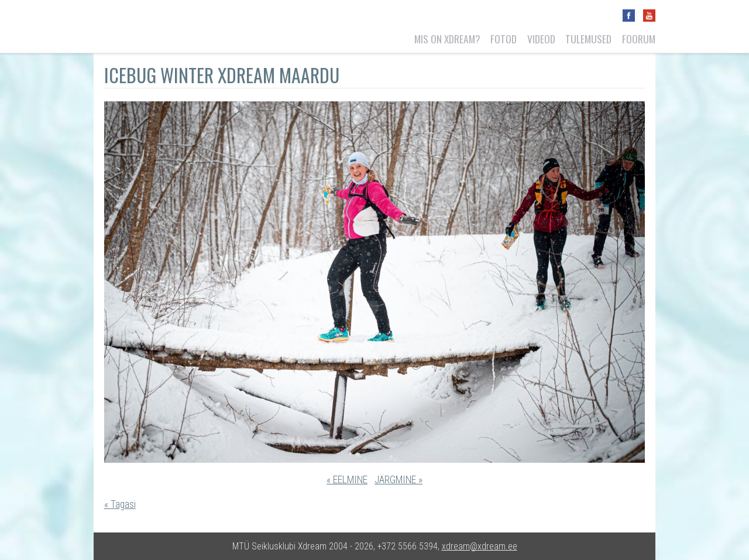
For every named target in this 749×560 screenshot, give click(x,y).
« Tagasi (120, 504)
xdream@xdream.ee (479, 546)
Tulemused (588, 38)
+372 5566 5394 (407, 546)
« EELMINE (347, 480)
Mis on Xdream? (447, 38)
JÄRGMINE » (398, 480)
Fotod (503, 38)
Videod (541, 38)
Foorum (638, 38)
